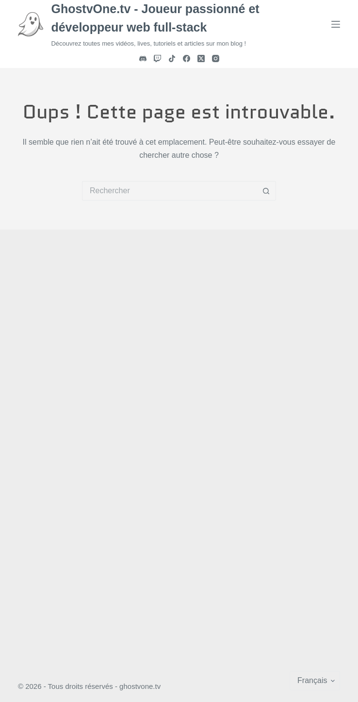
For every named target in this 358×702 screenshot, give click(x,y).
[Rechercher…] (169, 191)
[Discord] (142, 58)
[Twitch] (157, 58)
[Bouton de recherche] (266, 191)
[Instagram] (215, 58)
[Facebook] (186, 58)
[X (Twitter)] (201, 58)
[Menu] (335, 24)
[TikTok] (172, 58)
